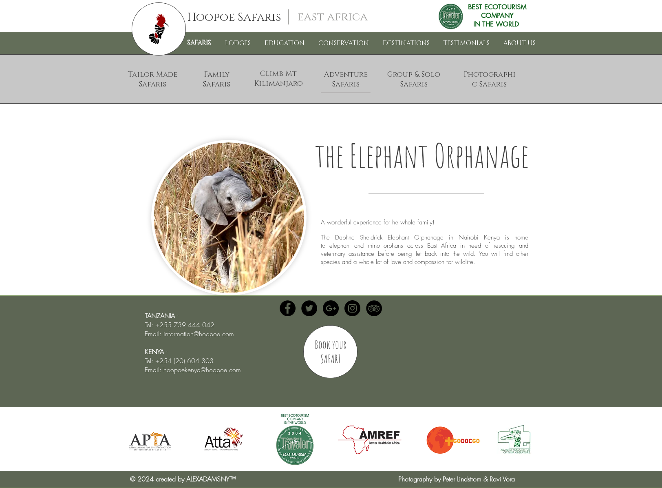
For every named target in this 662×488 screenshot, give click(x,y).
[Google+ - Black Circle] (331, 308)
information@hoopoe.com (198, 333)
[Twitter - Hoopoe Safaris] (309, 308)
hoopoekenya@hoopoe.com (202, 369)
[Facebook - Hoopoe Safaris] (288, 308)
